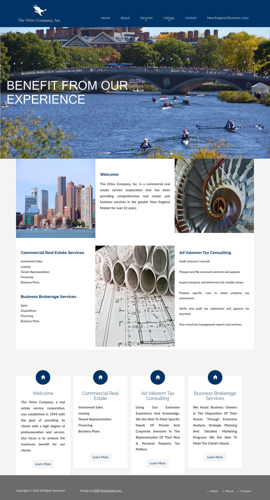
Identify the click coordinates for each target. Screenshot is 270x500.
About (125, 18)
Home (105, 18)
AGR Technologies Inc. (108, 490)
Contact (190, 18)
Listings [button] (168, 18)
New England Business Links (228, 18)
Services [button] (146, 18)
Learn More (43, 464)
